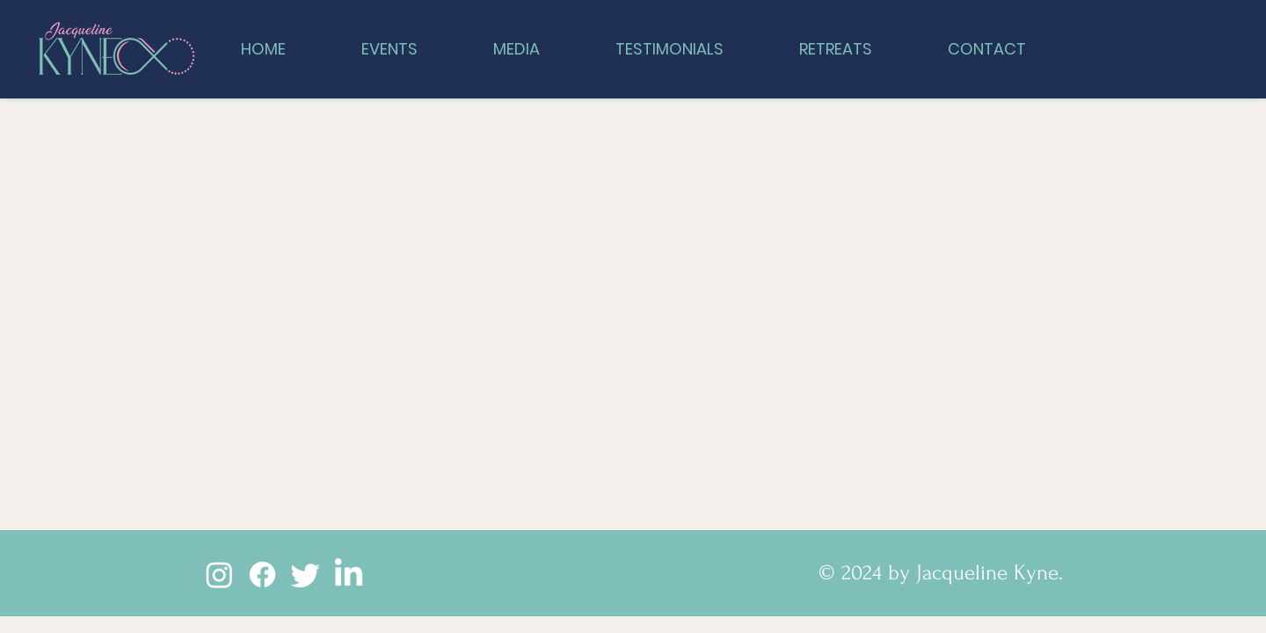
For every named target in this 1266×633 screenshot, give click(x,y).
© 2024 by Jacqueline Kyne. (941, 573)
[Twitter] (305, 574)
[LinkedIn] (348, 574)
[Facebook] (262, 574)
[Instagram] (219, 574)
